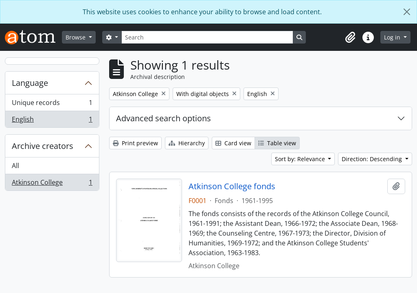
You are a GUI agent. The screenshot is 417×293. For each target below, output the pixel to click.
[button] (350, 37)
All (15, 165)
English (51, 120)
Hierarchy (187, 143)
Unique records (51, 104)
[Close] (407, 11)
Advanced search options (163, 118)
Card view (233, 143)
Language (30, 82)
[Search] (207, 37)
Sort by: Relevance (301, 159)
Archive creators (42, 145)
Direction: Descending (373, 159)
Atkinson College (51, 183)
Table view (277, 143)
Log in (393, 37)
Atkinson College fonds (232, 186)
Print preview (135, 143)
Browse (76, 37)
